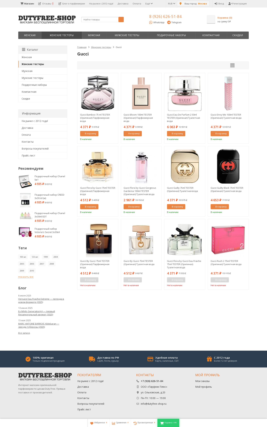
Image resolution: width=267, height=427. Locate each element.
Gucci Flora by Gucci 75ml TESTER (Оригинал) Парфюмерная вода (97, 191)
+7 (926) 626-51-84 (152, 381)
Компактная (210, 35)
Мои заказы (202, 381)
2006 (32, 263)
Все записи (24, 333)
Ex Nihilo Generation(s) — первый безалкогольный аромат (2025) (36, 313)
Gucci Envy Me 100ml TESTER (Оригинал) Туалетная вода (226, 116)
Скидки (237, 35)
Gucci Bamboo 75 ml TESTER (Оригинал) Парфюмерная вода (95, 118)
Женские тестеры (62, 35)
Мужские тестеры (127, 35)
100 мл (23, 256)
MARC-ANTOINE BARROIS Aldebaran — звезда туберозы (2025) (38, 325)
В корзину (88, 133)
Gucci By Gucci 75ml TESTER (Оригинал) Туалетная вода (139, 262)
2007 (42, 263)
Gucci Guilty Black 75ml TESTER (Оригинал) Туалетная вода (227, 189)
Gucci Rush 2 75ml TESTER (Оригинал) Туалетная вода (226, 262)
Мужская (94, 35)
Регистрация (237, 3)
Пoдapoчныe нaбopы (171, 35)
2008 (52, 263)
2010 (32, 270)
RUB (171, 3)
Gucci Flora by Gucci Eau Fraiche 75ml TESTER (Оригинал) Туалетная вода (184, 264)
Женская (29, 35)
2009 (22, 270)
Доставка (123, 3)
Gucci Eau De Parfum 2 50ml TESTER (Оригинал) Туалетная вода (183, 118)
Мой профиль (203, 386)
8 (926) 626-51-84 (165, 16)
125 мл (35, 256)
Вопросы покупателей (35, 148)
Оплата (137, 3)
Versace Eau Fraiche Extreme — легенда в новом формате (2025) (41, 300)
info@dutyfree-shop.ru (153, 403)
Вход (219, 3)
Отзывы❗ (46, 3)
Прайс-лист (28, 155)
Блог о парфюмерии (72, 3)
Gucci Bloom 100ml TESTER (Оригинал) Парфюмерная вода (138, 118)
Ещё (148, 3)
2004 (56, 256)
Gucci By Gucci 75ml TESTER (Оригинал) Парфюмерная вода (94, 264)
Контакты (28, 141)
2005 (22, 263)
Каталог (30, 50)
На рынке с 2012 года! (101, 3)
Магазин (27, 3)
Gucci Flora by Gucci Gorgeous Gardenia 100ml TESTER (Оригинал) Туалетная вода (140, 191)
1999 (46, 256)
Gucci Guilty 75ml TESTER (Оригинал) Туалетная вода (182, 189)
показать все (26, 276)
